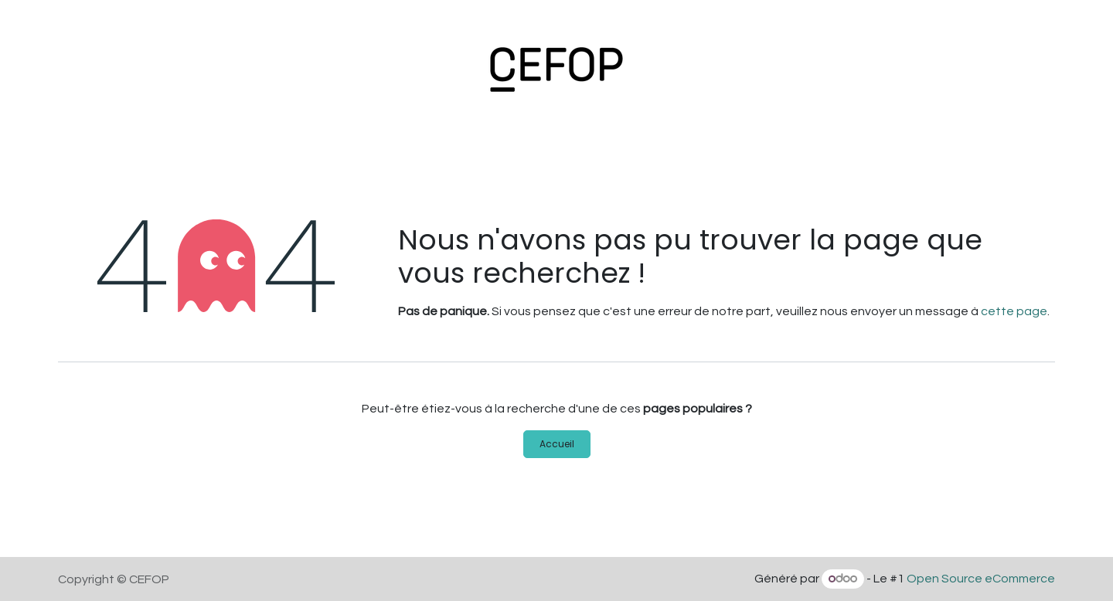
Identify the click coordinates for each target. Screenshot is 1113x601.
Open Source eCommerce (981, 578)
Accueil (556, 443)
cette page (1014, 311)
